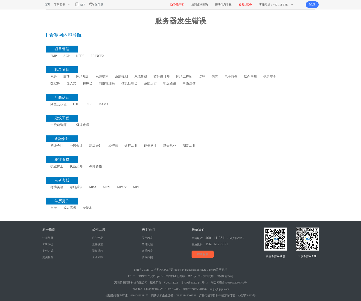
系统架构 (102, 76)
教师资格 (95, 166)
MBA (92, 187)
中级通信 (189, 83)
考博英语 (56, 187)
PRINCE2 (97, 56)
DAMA (104, 104)
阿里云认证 (58, 104)
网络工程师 (184, 76)
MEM (107, 187)
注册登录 (47, 238)
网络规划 (82, 76)
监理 (202, 76)
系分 (53, 76)
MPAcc (122, 187)
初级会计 (56, 145)
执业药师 (76, 166)
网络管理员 (107, 83)
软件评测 (250, 76)
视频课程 (97, 250)
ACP (66, 56)
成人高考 (69, 208)
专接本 (87, 208)
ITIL (76, 104)
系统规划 (121, 76)
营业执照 (147, 257)
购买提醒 (47, 257)
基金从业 (169, 145)
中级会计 (76, 145)
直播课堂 (97, 244)
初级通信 (169, 83)
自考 (53, 208)
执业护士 (56, 166)
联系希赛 (147, 250)
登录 (312, 4)
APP (79, 4)
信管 (215, 76)
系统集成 (140, 76)
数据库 (55, 83)
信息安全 (269, 76)
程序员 (87, 83)
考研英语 (76, 187)
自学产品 (97, 238)
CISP (88, 104)
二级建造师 (81, 125)
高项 (66, 76)
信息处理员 (129, 83)
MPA (136, 187)
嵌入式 (71, 83)
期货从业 (189, 145)
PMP (53, 56)
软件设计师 (162, 76)
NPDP (80, 56)
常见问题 (147, 244)
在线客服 (202, 254)
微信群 (96, 4)
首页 (47, 4)
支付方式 (47, 250)
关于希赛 (147, 238)
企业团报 (97, 257)
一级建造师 (58, 125)
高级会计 (95, 145)
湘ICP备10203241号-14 (194, 282)
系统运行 (150, 83)
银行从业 (131, 145)
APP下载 (47, 244)
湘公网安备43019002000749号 (229, 282)
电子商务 (230, 76)
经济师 (113, 145)
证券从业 (150, 145)
